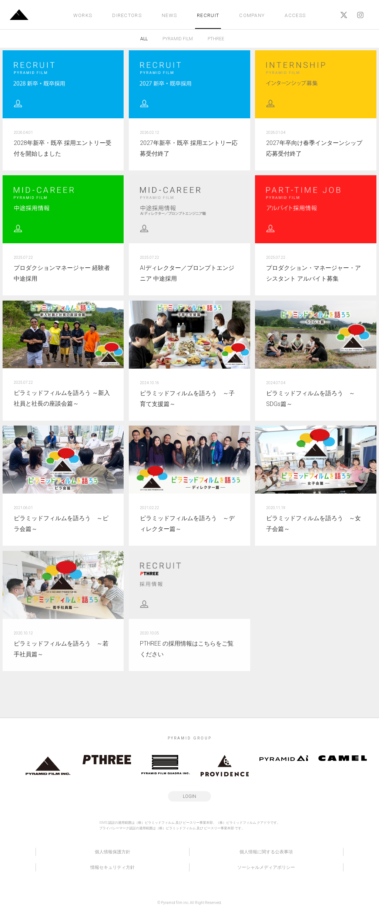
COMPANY (252, 15)
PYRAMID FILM (177, 38)
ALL (144, 38)
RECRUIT (208, 15)
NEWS (169, 15)
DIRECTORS (127, 15)
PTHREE (216, 38)
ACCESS (295, 15)
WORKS (83, 15)
